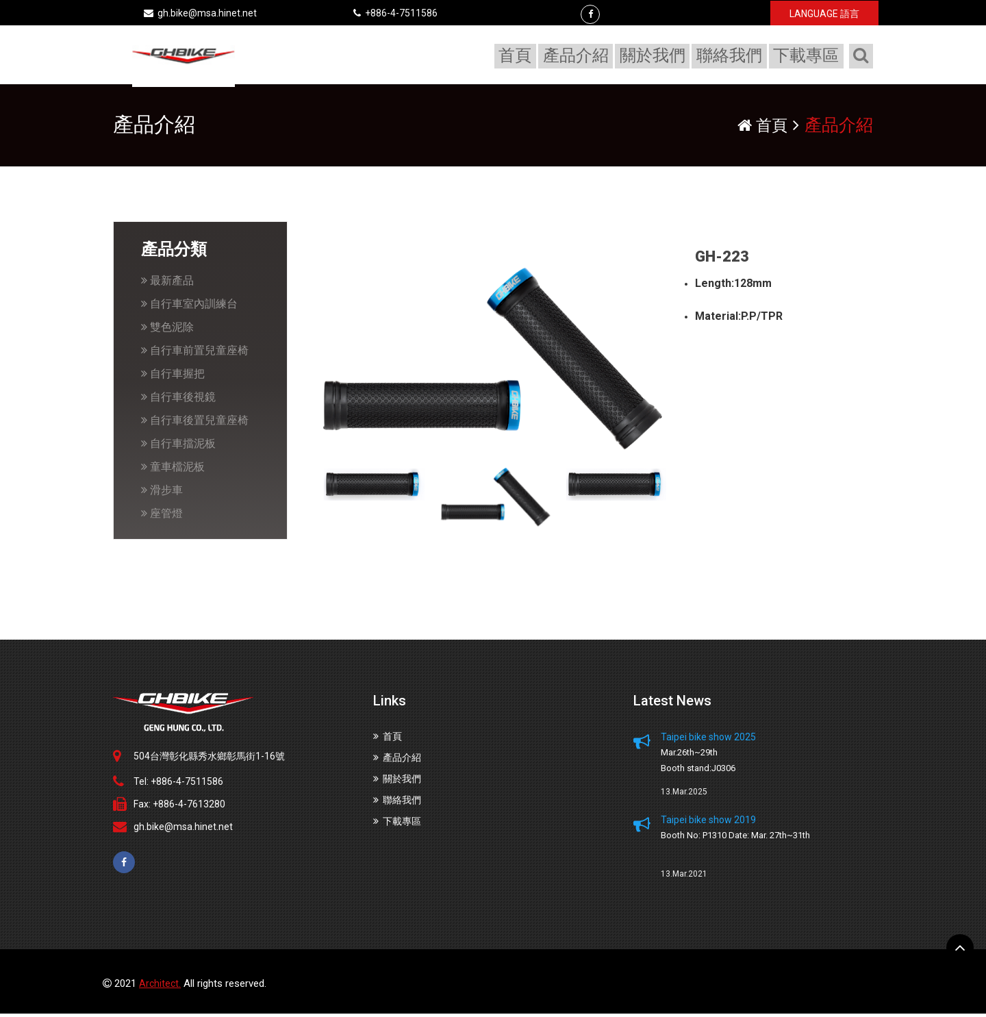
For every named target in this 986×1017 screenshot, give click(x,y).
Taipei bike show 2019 (708, 822)
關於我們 (655, 56)
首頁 (519, 56)
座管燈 (162, 517)
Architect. (160, 986)
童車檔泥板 (173, 470)
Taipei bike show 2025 (708, 739)
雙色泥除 (167, 330)
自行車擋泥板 (178, 447)
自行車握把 (173, 377)
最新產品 (167, 284)
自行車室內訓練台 (189, 307)
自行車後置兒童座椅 (195, 423)
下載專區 (807, 56)
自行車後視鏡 (178, 400)
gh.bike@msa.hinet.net (200, 13)
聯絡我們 (731, 56)
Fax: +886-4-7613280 (179, 806)
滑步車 (162, 493)
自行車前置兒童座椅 (195, 354)
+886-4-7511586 (395, 13)
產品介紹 (579, 56)
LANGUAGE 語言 (824, 13)
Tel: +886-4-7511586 (178, 784)
